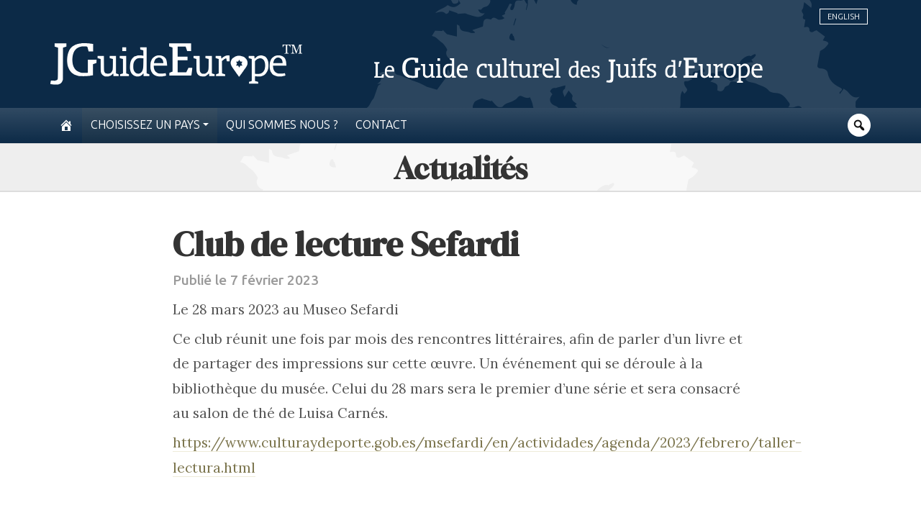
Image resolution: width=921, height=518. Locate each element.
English (843, 17)
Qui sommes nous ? (282, 125)
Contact (381, 125)
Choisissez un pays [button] (145, 125)
